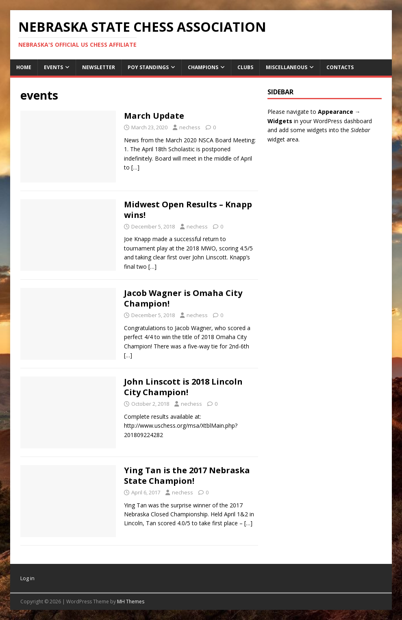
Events (53, 67)
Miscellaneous (286, 67)
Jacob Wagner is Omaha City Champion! (183, 298)
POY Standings (148, 67)
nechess (189, 127)
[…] (135, 167)
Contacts (340, 67)
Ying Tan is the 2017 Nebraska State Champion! (187, 475)
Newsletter (98, 67)
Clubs (245, 67)
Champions (203, 67)
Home (23, 67)
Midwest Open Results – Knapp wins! (188, 209)
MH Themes (130, 601)
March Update (154, 115)
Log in (27, 578)
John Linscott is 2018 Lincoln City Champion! (183, 387)
